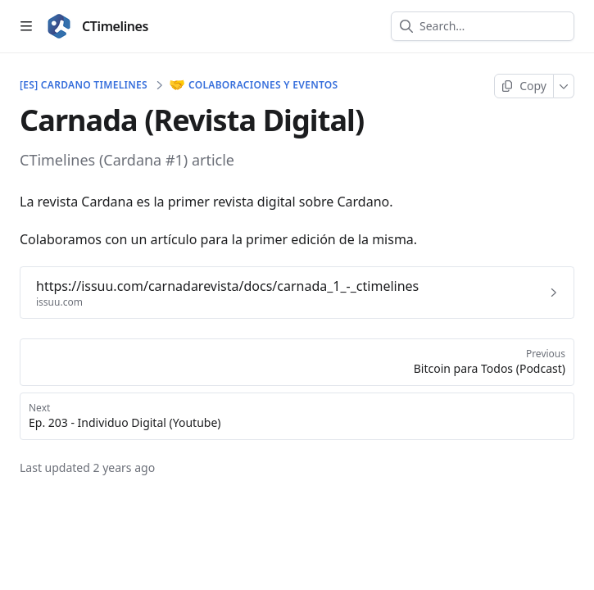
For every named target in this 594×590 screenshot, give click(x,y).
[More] (564, 86)
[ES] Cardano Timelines (83, 85)
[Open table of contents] (26, 26)
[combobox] (492, 26)
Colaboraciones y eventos (254, 85)
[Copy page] (524, 86)
